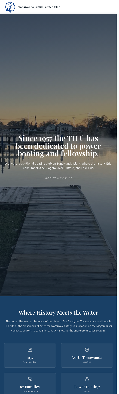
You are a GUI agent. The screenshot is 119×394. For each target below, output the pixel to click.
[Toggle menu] (112, 7)
